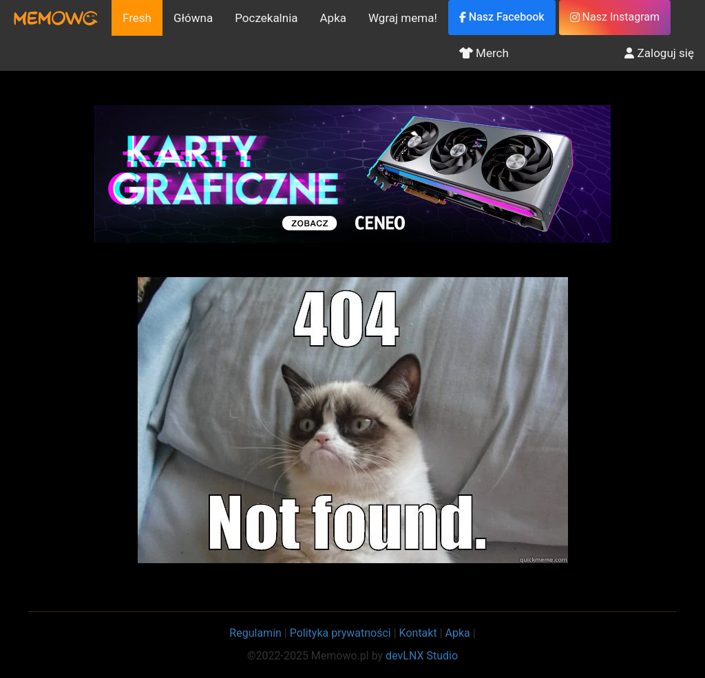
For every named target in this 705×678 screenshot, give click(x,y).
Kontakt (418, 632)
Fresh (137, 18)
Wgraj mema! (402, 18)
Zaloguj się (659, 53)
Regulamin (255, 632)
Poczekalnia (266, 18)
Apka (333, 18)
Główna (193, 18)
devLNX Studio (422, 655)
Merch (484, 53)
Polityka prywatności (340, 632)
